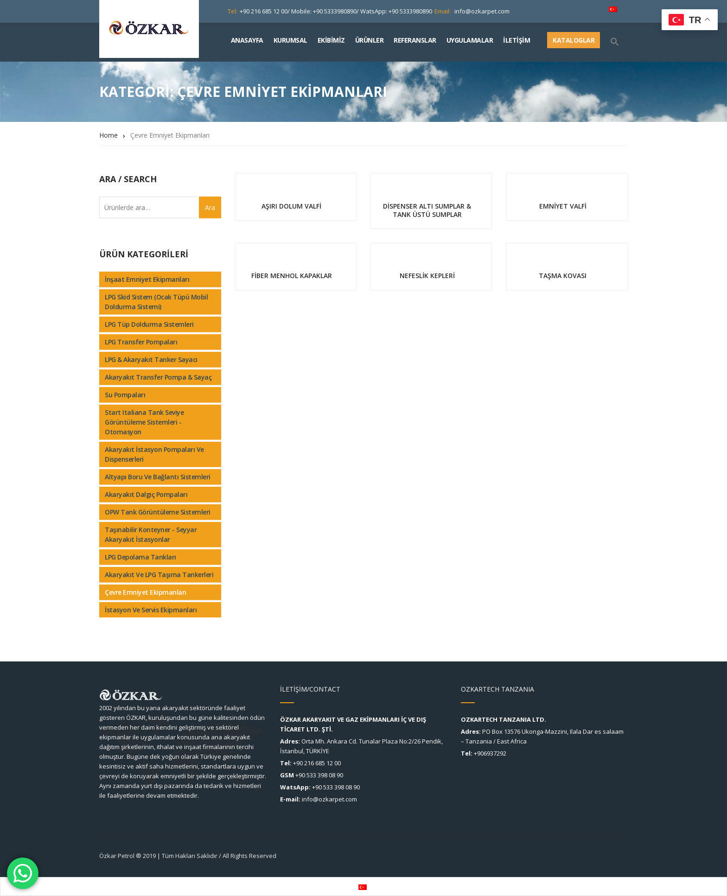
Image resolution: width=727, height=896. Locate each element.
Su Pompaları (125, 394)
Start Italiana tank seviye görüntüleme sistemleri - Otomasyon (144, 422)
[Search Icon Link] (618, 42)
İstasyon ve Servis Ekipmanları (151, 609)
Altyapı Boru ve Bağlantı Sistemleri (157, 476)
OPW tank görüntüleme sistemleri (157, 512)
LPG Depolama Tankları (140, 557)
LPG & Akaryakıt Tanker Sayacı (151, 359)
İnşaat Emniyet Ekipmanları (147, 279)
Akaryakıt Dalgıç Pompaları (146, 494)
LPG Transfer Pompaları (141, 341)
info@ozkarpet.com (482, 11)
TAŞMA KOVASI (563, 275)
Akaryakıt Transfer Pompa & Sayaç (158, 377)
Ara (210, 207)
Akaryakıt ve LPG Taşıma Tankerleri (159, 574)
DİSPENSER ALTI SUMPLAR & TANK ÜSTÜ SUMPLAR (427, 210)
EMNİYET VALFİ (563, 206)
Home (108, 135)
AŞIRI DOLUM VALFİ (291, 206)
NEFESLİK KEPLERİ (427, 275)
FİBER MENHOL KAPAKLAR (291, 275)
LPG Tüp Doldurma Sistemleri (149, 324)
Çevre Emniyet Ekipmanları (145, 592)
